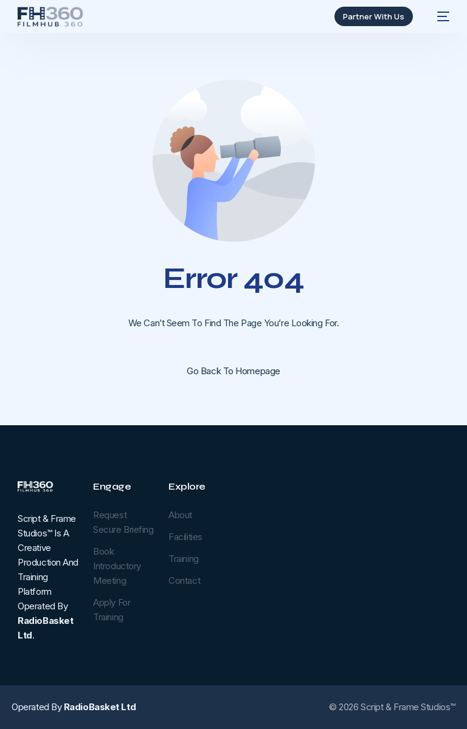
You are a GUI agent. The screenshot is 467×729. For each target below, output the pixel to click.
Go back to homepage (233, 371)
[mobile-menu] (437, 16)
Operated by (74, 707)
